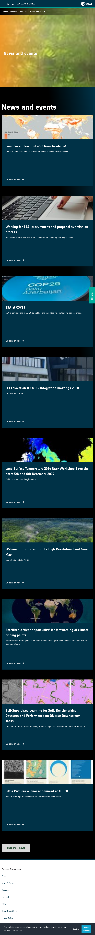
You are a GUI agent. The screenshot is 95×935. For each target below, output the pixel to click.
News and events (37, 11)
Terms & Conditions (9, 911)
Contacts (5, 890)
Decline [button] (76, 929)
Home (5, 11)
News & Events (8, 883)
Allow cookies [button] (86, 929)
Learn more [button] (17, 930)
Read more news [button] (16, 847)
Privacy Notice (7, 918)
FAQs (4, 904)
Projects (13, 11)
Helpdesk (5, 897)
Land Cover (23, 11)
